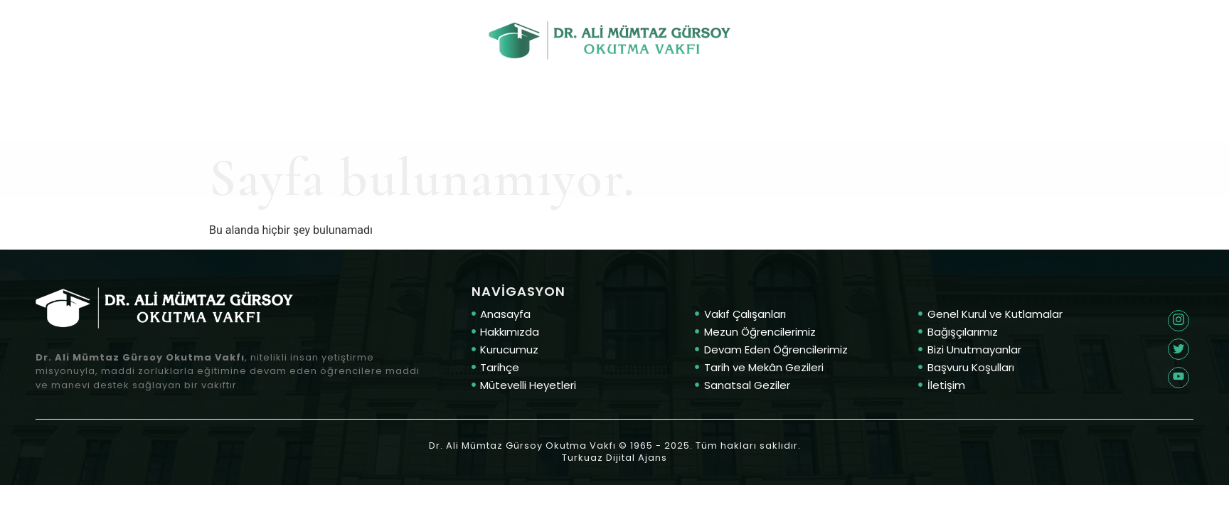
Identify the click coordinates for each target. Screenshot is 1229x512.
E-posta (1142, 31)
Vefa (709, 120)
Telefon (99, 30)
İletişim (852, 120)
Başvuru (781, 120)
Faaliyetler (631, 120)
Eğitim (548, 120)
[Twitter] (1178, 320)
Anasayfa (385, 120)
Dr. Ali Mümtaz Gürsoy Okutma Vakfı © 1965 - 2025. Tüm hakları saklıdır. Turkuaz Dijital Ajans (615, 451)
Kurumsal (468, 120)
